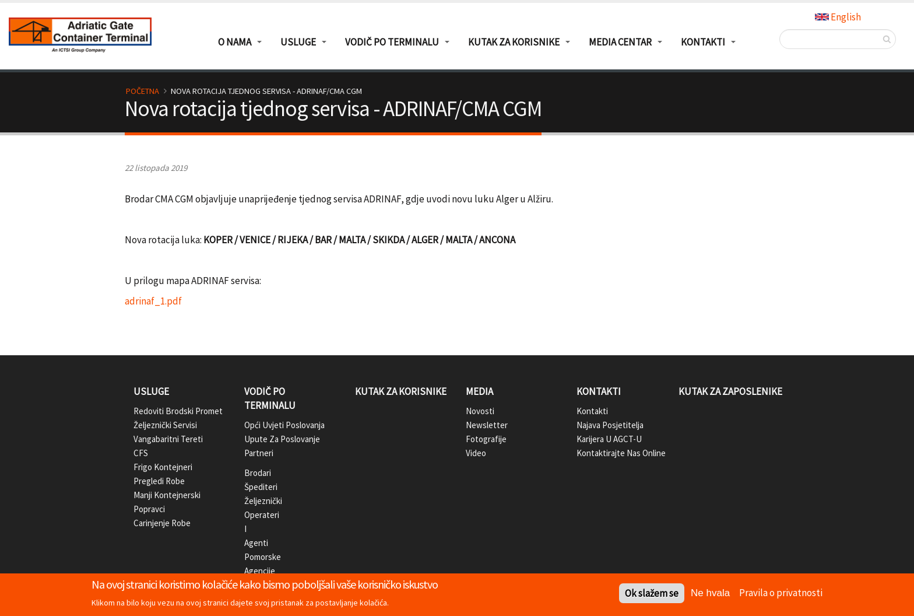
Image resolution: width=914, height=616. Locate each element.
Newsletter (487, 424)
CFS (140, 453)
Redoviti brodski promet (178, 410)
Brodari (253, 472)
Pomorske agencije (253, 563)
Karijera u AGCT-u (609, 438)
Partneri (253, 453)
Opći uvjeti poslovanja (284, 424)
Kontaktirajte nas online (621, 453)
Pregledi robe (159, 481)
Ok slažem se (652, 594)
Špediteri (253, 486)
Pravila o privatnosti (780, 593)
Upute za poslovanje (282, 438)
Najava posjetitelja (610, 424)
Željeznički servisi (165, 424)
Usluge (151, 391)
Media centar (620, 42)
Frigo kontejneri (162, 467)
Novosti (480, 410)
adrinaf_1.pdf (153, 301)
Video (476, 453)
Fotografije (486, 438)
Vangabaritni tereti (168, 438)
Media (479, 391)
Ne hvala (710, 594)
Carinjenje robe (162, 522)
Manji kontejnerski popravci (167, 501)
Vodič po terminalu (270, 398)
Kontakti (598, 391)
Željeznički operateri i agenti (253, 521)
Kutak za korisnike (401, 391)
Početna (142, 91)
